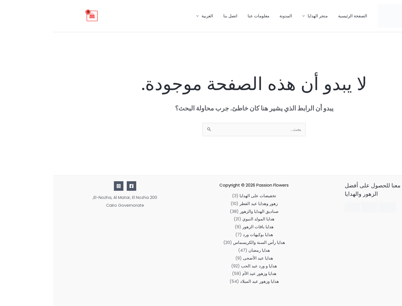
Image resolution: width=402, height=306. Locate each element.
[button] (388, 291)
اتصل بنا (186, 16)
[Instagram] (65, 186)
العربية (164, 16)
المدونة (237, 16)
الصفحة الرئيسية (300, 16)
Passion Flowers (219, 185)
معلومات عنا (212, 16)
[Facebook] (78, 186)
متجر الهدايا (267, 16)
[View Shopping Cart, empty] (39, 16)
